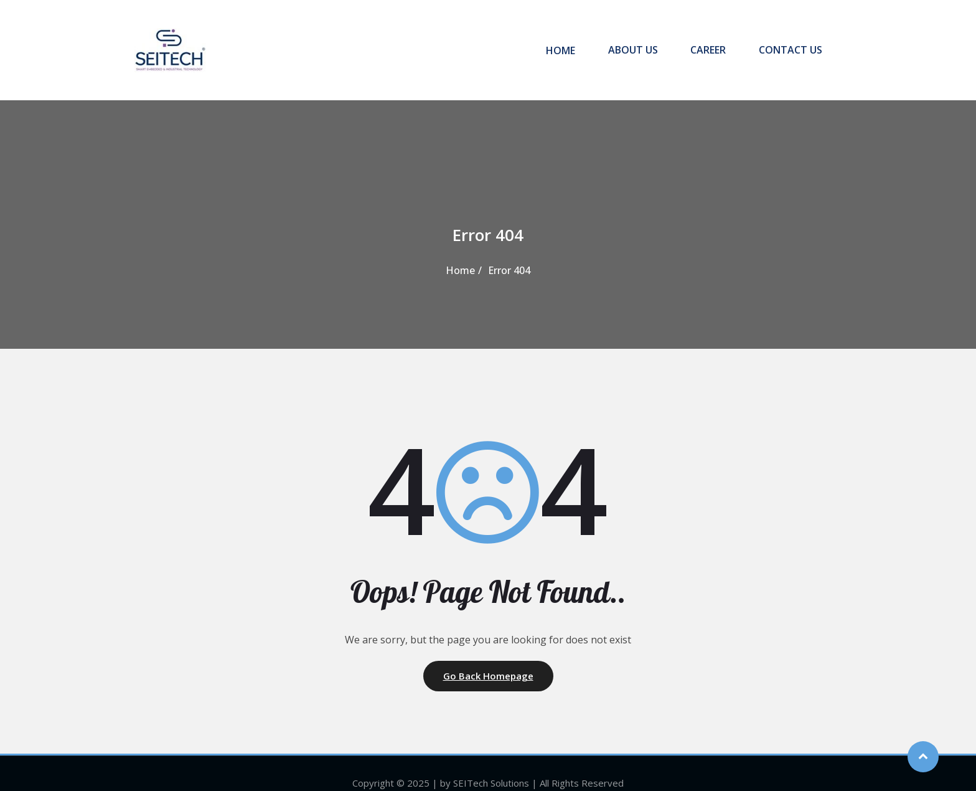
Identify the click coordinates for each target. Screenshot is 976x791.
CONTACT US (789, 40)
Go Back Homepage (488, 657)
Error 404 (509, 251)
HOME (575, 40)
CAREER (712, 40)
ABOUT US (642, 40)
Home (460, 251)
